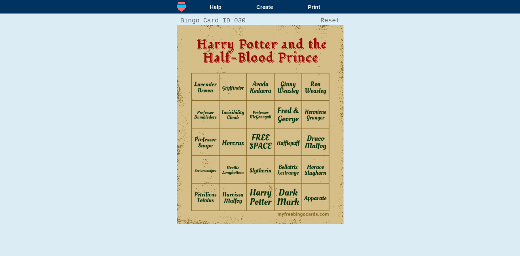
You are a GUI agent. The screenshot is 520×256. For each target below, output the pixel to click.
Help (216, 7)
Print (314, 7)
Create (264, 7)
